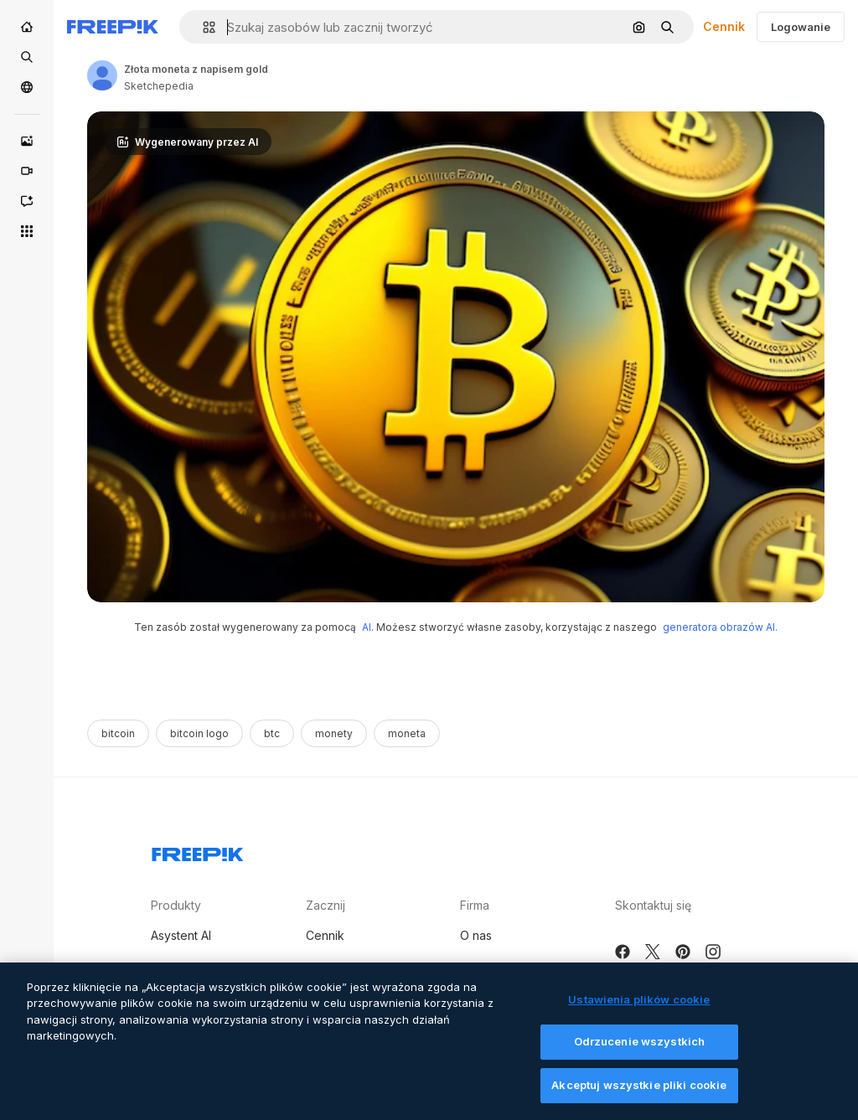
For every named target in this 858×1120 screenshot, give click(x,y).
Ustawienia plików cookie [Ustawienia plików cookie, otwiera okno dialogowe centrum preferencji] (639, 1014)
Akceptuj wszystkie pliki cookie (638, 1100)
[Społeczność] (26, 87)
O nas (476, 935)
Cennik (724, 26)
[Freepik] (112, 27)
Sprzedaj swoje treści (366, 967)
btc (272, 733)
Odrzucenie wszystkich (640, 1057)
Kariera (479, 967)
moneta (407, 733)
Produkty (176, 905)
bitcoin (118, 733)
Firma (474, 905)
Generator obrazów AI (212, 967)
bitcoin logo (199, 733)
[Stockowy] (26, 57)
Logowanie (800, 27)
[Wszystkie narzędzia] (26, 231)
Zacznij (325, 905)
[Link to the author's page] (102, 75)
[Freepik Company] (198, 851)
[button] (202, 27)
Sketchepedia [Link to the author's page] (159, 86)
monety (334, 733)
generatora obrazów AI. (720, 627)
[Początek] (26, 26)
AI (366, 627)
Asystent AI (181, 935)
